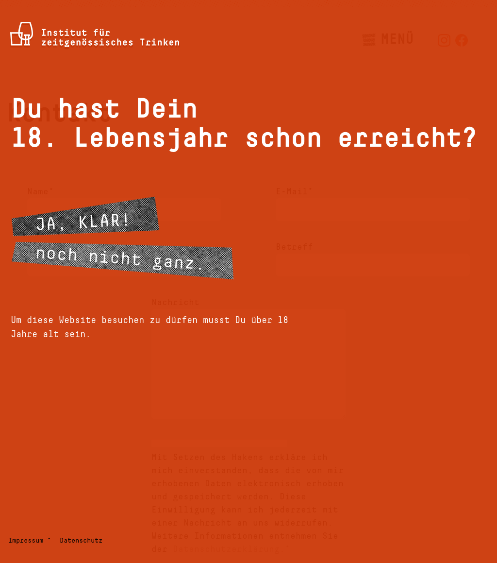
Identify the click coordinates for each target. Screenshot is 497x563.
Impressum (25, 540)
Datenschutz (81, 540)
